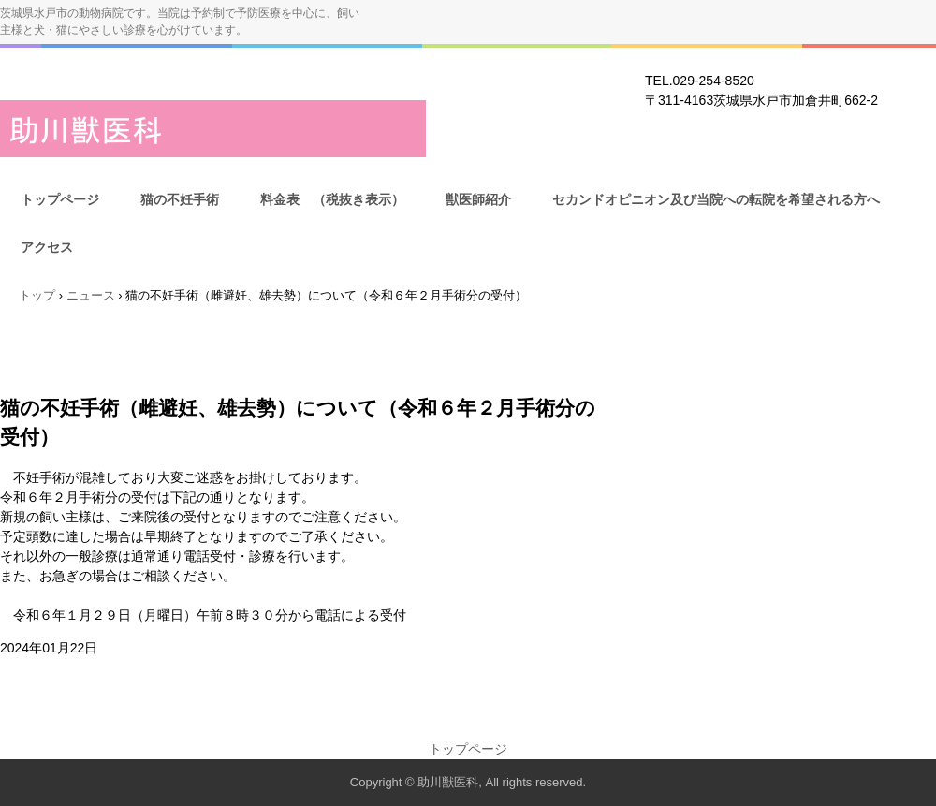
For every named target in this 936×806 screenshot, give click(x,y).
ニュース (90, 295)
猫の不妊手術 (179, 199)
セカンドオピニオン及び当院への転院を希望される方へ (716, 199)
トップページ (60, 199)
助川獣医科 (213, 128)
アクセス (47, 247)
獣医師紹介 (478, 199)
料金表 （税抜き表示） (332, 199)
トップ (37, 295)
